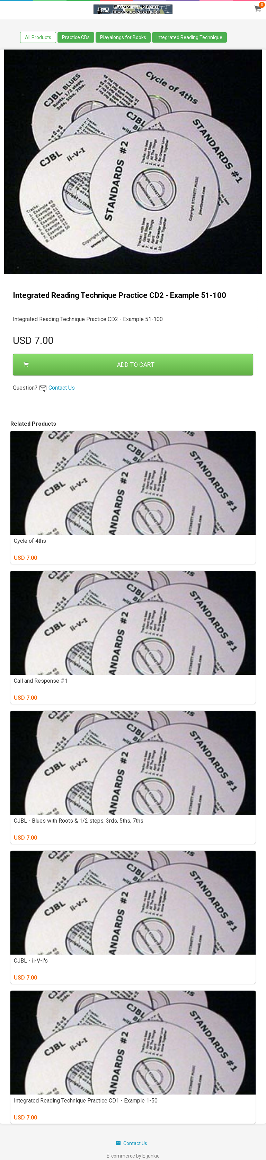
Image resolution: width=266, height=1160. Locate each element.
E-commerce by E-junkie (133, 1156)
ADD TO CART (89, 364)
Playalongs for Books (123, 37)
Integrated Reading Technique (189, 37)
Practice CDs (76, 37)
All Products (38, 37)
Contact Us (61, 387)
